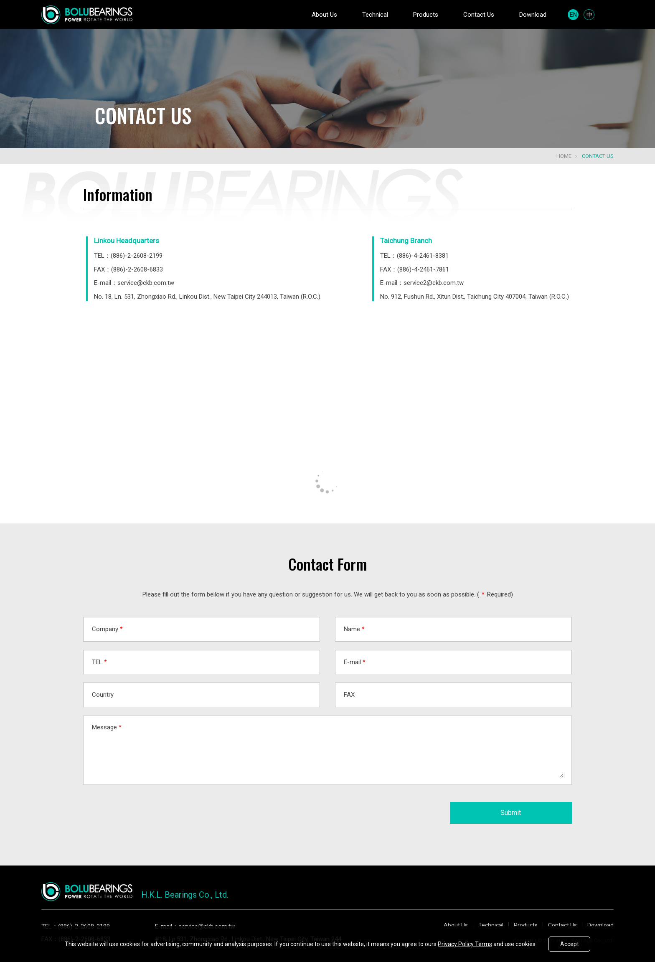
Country (103, 694)
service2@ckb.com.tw (434, 283)
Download (532, 14)
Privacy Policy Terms (465, 944)
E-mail (355, 662)
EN (573, 14)
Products (425, 14)
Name (354, 629)
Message (107, 727)
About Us (324, 14)
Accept (569, 944)
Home (563, 156)
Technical (375, 14)
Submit (510, 813)
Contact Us (478, 14)
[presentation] (146, 809)
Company (107, 629)
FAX (349, 694)
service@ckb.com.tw (145, 283)
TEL (99, 662)
